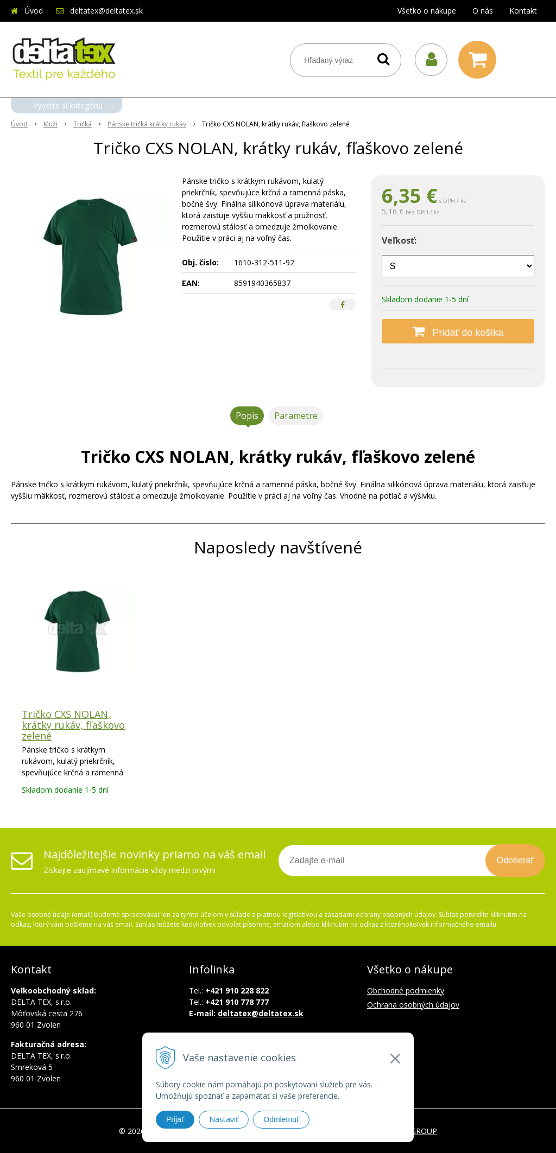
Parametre (296, 416)
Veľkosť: (399, 240)
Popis (247, 416)
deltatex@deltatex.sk (106, 10)
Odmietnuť (281, 1119)
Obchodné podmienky (405, 990)
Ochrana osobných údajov (413, 1004)
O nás (482, 10)
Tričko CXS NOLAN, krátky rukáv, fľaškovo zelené (73, 725)
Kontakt (523, 10)
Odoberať (515, 860)
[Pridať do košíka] (458, 331)
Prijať (175, 1119)
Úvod (33, 10)
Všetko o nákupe (426, 10)
